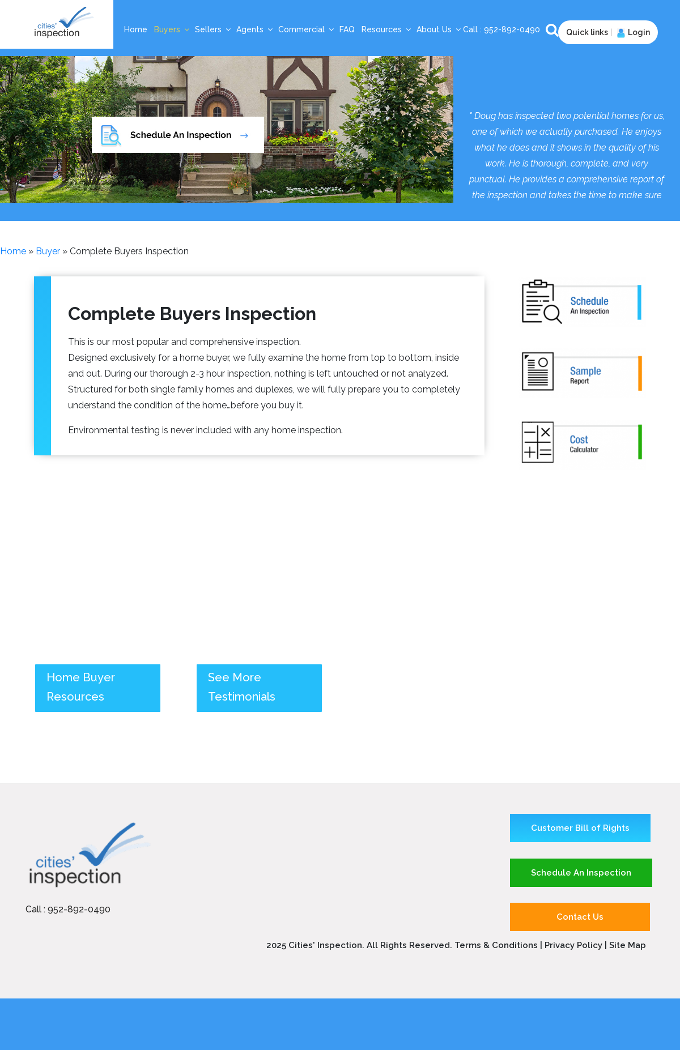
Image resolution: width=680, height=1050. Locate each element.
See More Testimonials (241, 687)
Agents (255, 29)
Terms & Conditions (496, 945)
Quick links (587, 32)
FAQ (347, 29)
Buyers (172, 29)
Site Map (627, 945)
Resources (387, 29)
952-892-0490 (513, 29)
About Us (439, 29)
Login (632, 32)
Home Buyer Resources (80, 687)
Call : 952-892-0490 (68, 909)
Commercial (306, 29)
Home (135, 29)
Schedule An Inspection (581, 873)
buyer (48, 251)
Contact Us (580, 917)
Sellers (213, 29)
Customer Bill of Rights (580, 828)
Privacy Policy (575, 945)
